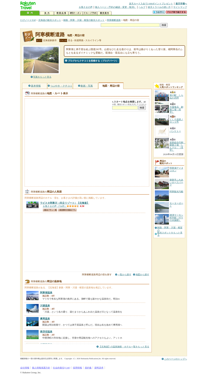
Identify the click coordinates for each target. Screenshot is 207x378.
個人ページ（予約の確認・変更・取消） (115, 7)
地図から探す (142, 274)
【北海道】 (64, 202)
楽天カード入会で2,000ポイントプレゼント (151, 3)
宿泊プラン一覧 (50, 210)
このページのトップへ (175, 359)
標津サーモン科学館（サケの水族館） (176, 218)
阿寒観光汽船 (176, 191)
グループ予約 (90, 13)
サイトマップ (180, 7)
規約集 (88, 367)
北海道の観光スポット (49, 20)
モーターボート (176, 204)
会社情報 (24, 367)
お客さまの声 (86, 7)
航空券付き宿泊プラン (67, 210)
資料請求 (98, 367)
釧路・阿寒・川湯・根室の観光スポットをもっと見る (169, 231)
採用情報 (77, 367)
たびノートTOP (28, 20)
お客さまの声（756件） (55, 206)
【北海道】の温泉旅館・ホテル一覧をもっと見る (124, 346)
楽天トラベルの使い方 (159, 7)
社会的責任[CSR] (61, 367)
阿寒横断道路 (114, 20)
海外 (47, 13)
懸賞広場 (61, 13)
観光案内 (104, 13)
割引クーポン (76, 13)
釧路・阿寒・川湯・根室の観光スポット (83, 20)
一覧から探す (124, 274)
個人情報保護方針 (41, 367)
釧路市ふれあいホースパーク (176, 182)
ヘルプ (142, 7)
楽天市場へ (181, 3)
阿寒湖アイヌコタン (176, 169)
